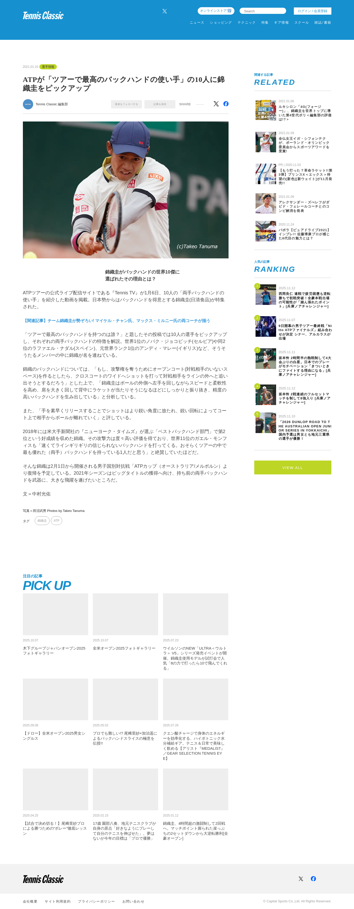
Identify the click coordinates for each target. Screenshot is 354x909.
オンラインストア (213, 11)
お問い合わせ (133, 901)
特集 (265, 22)
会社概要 (30, 901)
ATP (56, 520)
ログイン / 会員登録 (312, 11)
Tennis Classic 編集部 (52, 104)
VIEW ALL (292, 467)
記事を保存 (159, 104)
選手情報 (48, 66)
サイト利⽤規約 (58, 901)
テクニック (247, 22)
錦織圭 (42, 520)
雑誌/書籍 (322, 22)
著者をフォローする (126, 104)
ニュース (197, 22)
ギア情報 (281, 22)
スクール (301, 22)
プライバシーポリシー (96, 901)
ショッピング (221, 22)
